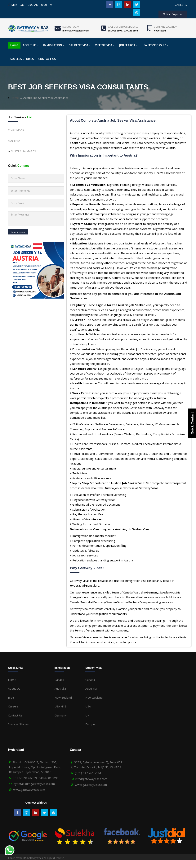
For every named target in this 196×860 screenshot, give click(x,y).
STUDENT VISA (80, 45)
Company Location (165, 26)
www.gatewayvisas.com (29, 789)
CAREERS (181, 5)
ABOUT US (31, 45)
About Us (14, 688)
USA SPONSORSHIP (155, 45)
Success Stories (18, 724)
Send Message (18, 231)
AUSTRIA (14, 140)
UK (87, 715)
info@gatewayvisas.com (91, 779)
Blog (11, 697)
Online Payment (173, 14)
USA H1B (61, 706)
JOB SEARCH (128, 45)
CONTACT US (47, 59)
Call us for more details (123, 26)
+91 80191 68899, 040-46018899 (36, 778)
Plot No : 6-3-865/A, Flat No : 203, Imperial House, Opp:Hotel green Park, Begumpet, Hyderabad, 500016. (35, 767)
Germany (61, 715)
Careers (13, 706)
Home (14, 45)
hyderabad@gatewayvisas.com (34, 784)
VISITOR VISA (104, 45)
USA (88, 706)
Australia (60, 688)
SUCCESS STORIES (22, 59)
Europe (90, 724)
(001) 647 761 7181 (88, 773)
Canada (59, 680)
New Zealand (63, 697)
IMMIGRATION (53, 45)
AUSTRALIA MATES (23, 151)
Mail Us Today (70, 26)
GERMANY (16, 129)
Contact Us (15, 715)
